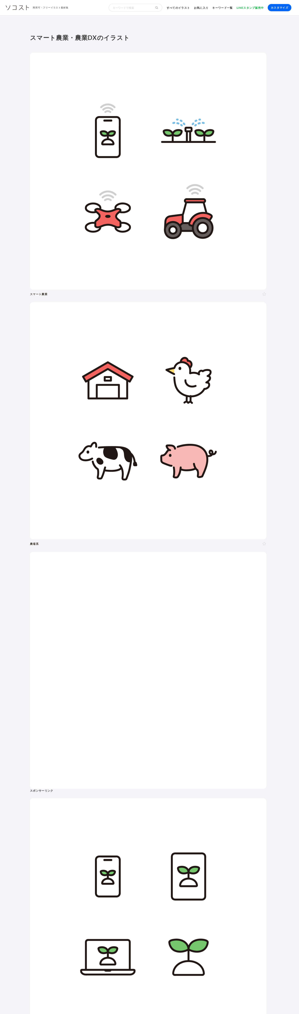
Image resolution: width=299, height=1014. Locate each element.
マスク (227, 779)
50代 (114, 774)
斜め (90, 797)
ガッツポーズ (121, 811)
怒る (87, 811)
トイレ (204, 789)
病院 (241, 774)
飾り (188, 861)
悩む (58, 811)
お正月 (51, 850)
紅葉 (67, 860)
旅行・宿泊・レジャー (243, 799)
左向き (111, 797)
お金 (134, 742)
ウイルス (214, 779)
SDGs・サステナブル (185, 827)
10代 (77, 774)
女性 (58, 774)
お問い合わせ (131, 1004)
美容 (89, 752)
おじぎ (105, 811)
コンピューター (181, 852)
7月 (116, 836)
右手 (136, 797)
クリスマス (80, 860)
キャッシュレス (181, 794)
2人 (56, 788)
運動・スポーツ (181, 784)
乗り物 (203, 742)
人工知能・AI (232, 833)
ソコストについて (41, 1004)
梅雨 (96, 855)
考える (68, 811)
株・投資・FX (247, 818)
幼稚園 (88, 779)
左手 (50, 802)
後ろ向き (124, 797)
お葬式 (230, 774)
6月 (109, 836)
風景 (174, 799)
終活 (220, 774)
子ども (100, 779)
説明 (50, 816)
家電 (174, 789)
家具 (261, 784)
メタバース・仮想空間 (206, 833)
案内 (136, 811)
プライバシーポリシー (157, 1004)
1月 (71, 836)
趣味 (232, 794)
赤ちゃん (76, 779)
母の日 (114, 850)
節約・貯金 (201, 794)
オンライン (210, 818)
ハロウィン (54, 860)
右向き (99, 797)
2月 (79, 836)
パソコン (177, 847)
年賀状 (62, 850)
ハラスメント (197, 813)
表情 (50, 811)
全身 (50, 797)
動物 (248, 742)
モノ (131, 752)
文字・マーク (151, 752)
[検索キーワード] (130, 7)
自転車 (184, 804)
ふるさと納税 (180, 833)
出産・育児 (178, 774)
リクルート (230, 813)
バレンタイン (98, 850)
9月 (131, 836)
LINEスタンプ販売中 (250, 7)
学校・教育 (153, 742)
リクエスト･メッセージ (105, 1004)
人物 (36, 742)
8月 (124, 836)
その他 (207, 752)
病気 (249, 774)
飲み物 (189, 779)
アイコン (220, 861)
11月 (59, 841)
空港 (223, 799)
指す (58, 816)
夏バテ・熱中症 (244, 779)
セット (233, 861)
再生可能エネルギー (215, 827)
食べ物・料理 (110, 752)
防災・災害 (211, 838)
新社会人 (214, 813)
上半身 (59, 797)
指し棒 (68, 816)
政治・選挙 (210, 799)
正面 (75, 797)
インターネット (236, 847)
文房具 (184, 789)
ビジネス (71, 742)
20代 (86, 774)
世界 (197, 799)
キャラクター (252, 794)
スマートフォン (213, 847)
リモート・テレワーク (185, 818)
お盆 (133, 855)
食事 (180, 779)
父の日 (126, 850)
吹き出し (177, 861)
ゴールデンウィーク (60, 855)
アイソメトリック (181, 752)
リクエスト (247, 861)
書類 (194, 789)
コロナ (201, 779)
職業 (174, 813)
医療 (36, 752)
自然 (233, 742)
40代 (105, 774)
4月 (94, 836)
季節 (89, 742)
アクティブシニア (244, 784)
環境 (219, 742)
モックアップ (203, 861)
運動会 (106, 855)
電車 (174, 804)
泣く (96, 811)
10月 (50, 841)
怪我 (258, 774)
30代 (95, 774)
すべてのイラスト (178, 7)
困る (78, 811)
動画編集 (200, 852)
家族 (76, 788)
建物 (187, 742)
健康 (75, 752)
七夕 (116, 855)
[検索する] (156, 7)
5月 (101, 836)
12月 (68, 841)
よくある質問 (78, 1004)
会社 (183, 813)
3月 (86, 836)
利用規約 (61, 1004)
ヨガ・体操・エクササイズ (211, 784)
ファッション (240, 789)
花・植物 (185, 799)
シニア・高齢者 (57, 779)
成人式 (74, 850)
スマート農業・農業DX (186, 838)
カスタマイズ (279, 7)
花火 (125, 855)
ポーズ (52, 742)
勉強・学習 (227, 818)
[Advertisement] (232, 90)
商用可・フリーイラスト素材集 (50, 7)
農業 (247, 833)
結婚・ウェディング (201, 774)
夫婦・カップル (92, 788)
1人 (49, 788)
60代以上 (126, 774)
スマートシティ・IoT (245, 827)
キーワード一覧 (222, 7)
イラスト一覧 (260, 723)
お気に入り (201, 7)
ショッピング (220, 789)
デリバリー (219, 794)
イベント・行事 (112, 742)
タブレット (193, 847)
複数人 (66, 788)
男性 (50, 774)
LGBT (67, 774)
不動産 (263, 818)
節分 (84, 850)
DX (264, 827)
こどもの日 (83, 855)
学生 (110, 779)
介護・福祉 (55, 752)
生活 (172, 742)
